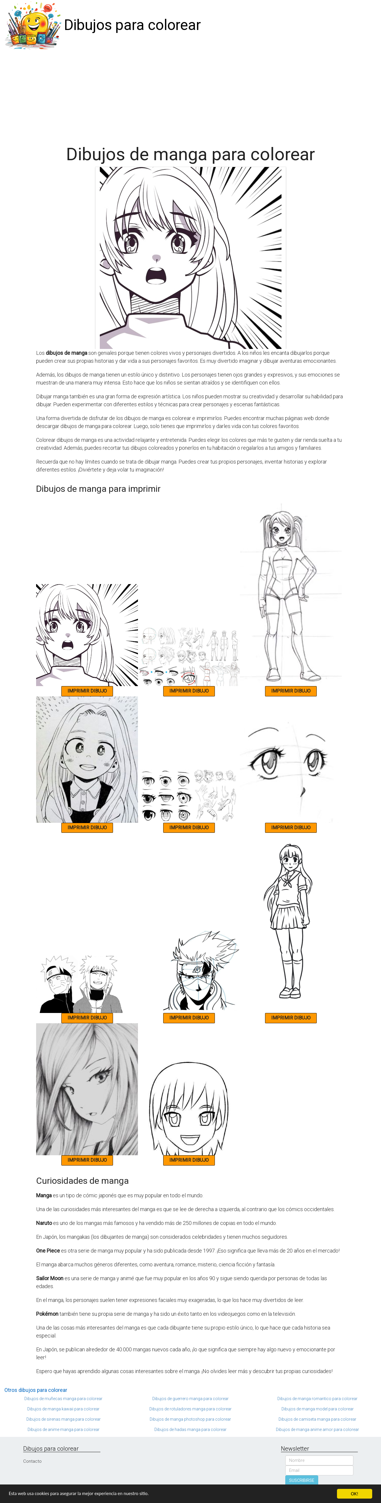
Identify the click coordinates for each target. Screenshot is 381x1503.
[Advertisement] (190, 95)
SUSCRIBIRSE (301, 1480)
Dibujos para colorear (132, 25)
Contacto (32, 1461)
